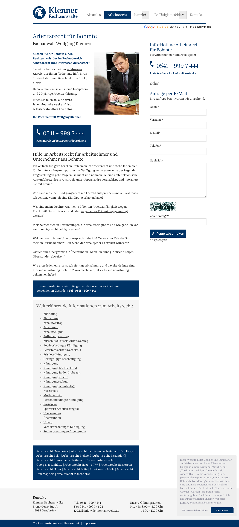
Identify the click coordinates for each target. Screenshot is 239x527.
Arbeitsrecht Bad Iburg (118, 451)
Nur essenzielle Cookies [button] (195, 510)
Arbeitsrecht (117, 15)
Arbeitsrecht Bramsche (51, 460)
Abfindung (50, 313)
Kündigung (65, 193)
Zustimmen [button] (222, 510)
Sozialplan (50, 404)
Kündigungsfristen (55, 377)
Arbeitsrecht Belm (48, 455)
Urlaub (48, 243)
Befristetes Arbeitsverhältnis (62, 350)
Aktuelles (94, 15)
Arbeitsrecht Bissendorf (109, 455)
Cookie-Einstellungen (47, 523)
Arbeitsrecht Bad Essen (85, 451)
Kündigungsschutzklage (59, 386)
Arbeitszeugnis (53, 332)
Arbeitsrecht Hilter (48, 469)
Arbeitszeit (50, 327)
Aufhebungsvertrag (56, 336)
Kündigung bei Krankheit (60, 368)
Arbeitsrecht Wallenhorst (73, 474)
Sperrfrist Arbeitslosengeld (61, 408)
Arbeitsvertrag (52, 323)
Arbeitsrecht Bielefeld (76, 455)
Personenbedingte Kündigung (63, 399)
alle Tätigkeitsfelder (168, 15)
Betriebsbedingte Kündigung (62, 345)
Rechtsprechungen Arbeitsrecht (64, 431)
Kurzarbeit (50, 390)
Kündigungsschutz (55, 381)
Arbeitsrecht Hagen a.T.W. (81, 464)
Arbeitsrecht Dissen (82, 460)
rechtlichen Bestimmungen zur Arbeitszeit (71, 225)
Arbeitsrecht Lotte (75, 469)
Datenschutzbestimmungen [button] (206, 502)
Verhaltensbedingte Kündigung (64, 426)
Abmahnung (93, 265)
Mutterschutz (52, 395)
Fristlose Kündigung (56, 354)
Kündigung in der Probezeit (61, 372)
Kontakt (196, 15)
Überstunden (52, 413)
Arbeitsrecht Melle (102, 469)
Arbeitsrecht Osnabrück (52, 451)
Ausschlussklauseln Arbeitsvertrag (65, 341)
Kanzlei (140, 15)
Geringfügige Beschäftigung (62, 359)
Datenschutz (72, 523)
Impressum (90, 523)
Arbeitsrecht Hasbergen (116, 464)
